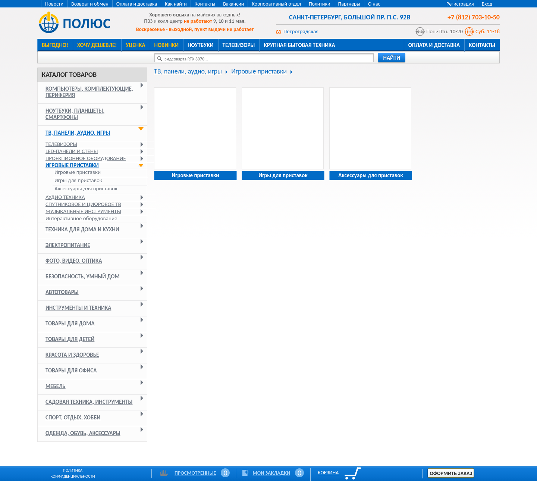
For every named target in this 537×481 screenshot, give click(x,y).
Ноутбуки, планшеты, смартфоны (74, 114)
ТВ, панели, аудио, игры (77, 132)
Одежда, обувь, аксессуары (82, 433)
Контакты (205, 4)
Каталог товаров (69, 75)
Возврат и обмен (90, 4)
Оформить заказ (451, 473)
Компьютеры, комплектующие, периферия (89, 92)
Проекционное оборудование (85, 158)
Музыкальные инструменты (83, 211)
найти (391, 57)
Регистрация (460, 4)
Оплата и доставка (136, 4)
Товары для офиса (71, 370)
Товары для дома (70, 323)
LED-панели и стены (71, 151)
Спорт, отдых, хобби (72, 417)
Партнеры (349, 4)
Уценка (135, 45)
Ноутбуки (201, 45)
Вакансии (233, 4)
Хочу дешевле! (97, 45)
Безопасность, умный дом (82, 276)
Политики (319, 4)
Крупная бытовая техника (299, 45)
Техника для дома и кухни (82, 229)
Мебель (55, 386)
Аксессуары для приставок (85, 188)
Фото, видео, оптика (73, 260)
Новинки (166, 45)
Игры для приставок (78, 180)
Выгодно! (55, 45)
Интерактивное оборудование (81, 218)
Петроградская (300, 31)
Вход (487, 4)
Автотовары (62, 292)
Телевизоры (239, 45)
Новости (54, 4)
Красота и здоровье (72, 355)
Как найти (176, 4)
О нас (374, 4)
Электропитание (67, 245)
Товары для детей (69, 339)
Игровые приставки (72, 165)
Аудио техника (65, 197)
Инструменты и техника (78, 307)
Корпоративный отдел (276, 4)
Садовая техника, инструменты (89, 402)
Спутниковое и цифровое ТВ (83, 204)
